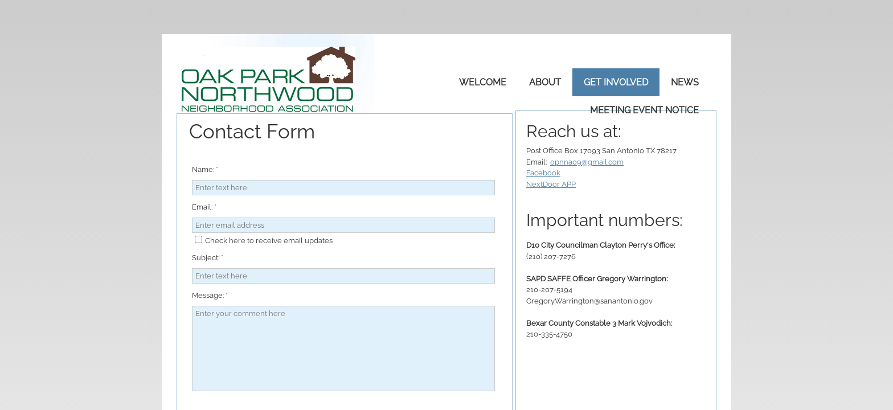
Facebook (543, 173)
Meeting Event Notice (644, 110)
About (545, 82)
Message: (210, 295)
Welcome (482, 82)
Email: (204, 207)
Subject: (207, 257)
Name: (205, 169)
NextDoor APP (551, 184)
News (685, 82)
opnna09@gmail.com (587, 162)
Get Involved (616, 82)
